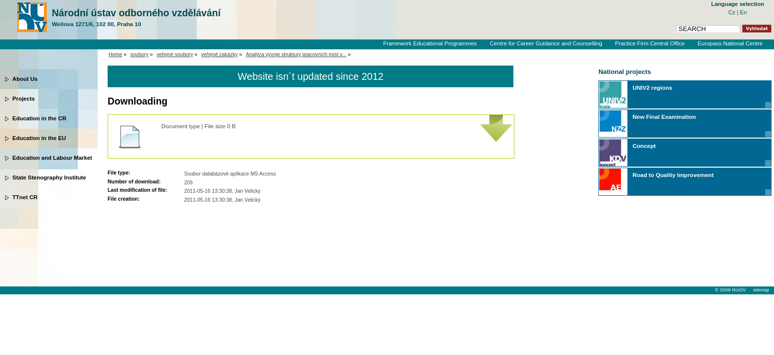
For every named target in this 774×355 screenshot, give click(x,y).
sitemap (761, 289)
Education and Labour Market (52, 158)
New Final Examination (664, 116)
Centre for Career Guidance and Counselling (546, 43)
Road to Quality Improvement (672, 175)
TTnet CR (25, 197)
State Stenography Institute (49, 177)
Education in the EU (39, 138)
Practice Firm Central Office (650, 43)
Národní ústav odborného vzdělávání (136, 17)
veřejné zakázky (219, 54)
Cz (733, 12)
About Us (25, 79)
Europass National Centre (730, 43)
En (743, 12)
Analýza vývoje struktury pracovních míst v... (296, 54)
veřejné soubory (174, 54)
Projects (23, 99)
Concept (644, 145)
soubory (139, 54)
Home (115, 54)
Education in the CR (39, 118)
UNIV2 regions (652, 87)
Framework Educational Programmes (430, 43)
